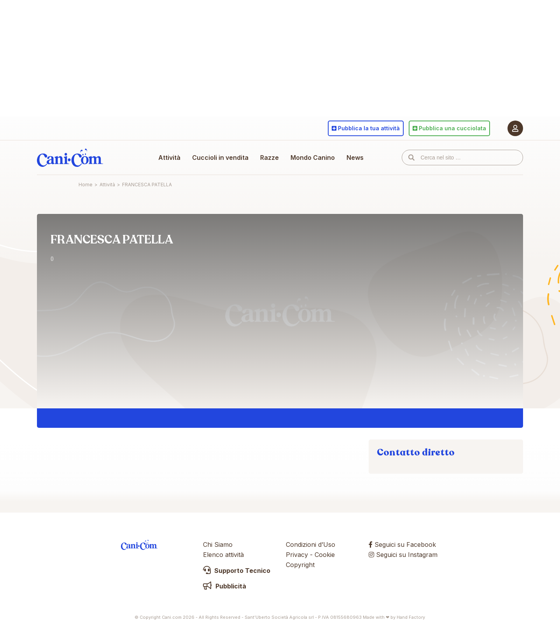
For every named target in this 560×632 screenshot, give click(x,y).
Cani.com (70, 157)
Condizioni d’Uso (310, 544)
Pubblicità (224, 586)
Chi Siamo (218, 544)
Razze (269, 157)
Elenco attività (223, 554)
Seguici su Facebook (402, 544)
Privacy (297, 554)
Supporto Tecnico (236, 570)
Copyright (300, 565)
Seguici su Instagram (403, 554)
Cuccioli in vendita (220, 157)
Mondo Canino (312, 157)
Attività (169, 157)
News (355, 157)
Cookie (325, 554)
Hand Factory (411, 617)
